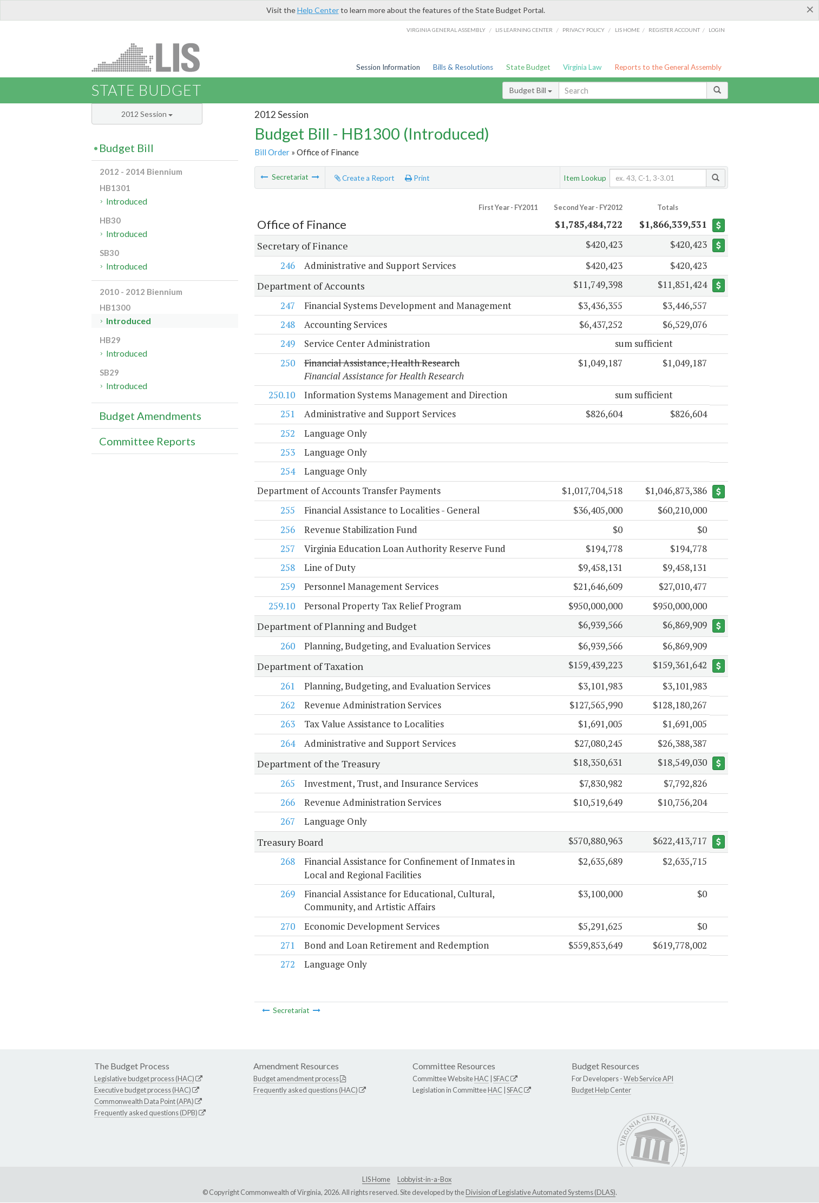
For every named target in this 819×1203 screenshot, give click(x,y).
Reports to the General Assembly (668, 67)
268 (287, 862)
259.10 (281, 606)
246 (287, 265)
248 (287, 324)
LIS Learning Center (524, 30)
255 (287, 510)
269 (287, 894)
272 (287, 964)
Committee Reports (147, 441)
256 (287, 529)
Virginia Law (582, 67)
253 (287, 452)
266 (287, 803)
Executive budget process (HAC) (142, 1090)
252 (287, 433)
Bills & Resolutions (463, 67)
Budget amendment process (296, 1079)
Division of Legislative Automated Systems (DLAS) (540, 1192)
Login (717, 30)
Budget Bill (530, 90)
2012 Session (147, 114)
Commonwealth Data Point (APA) (144, 1101)
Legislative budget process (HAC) (144, 1079)
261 (287, 686)
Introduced (126, 201)
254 (287, 471)
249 (287, 343)
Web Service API (648, 1079)
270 (287, 926)
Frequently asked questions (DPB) (146, 1112)
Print (417, 178)
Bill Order (272, 152)
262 (287, 705)
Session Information (388, 67)
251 (287, 413)
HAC (481, 1079)
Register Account (674, 30)
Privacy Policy (583, 30)
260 (287, 646)
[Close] (810, 9)
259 (287, 587)
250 (287, 363)
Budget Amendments (150, 415)
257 (287, 548)
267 (287, 822)
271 (287, 945)
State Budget (528, 67)
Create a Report (365, 178)
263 (287, 724)
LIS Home (376, 1179)
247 (287, 305)
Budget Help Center (601, 1090)
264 (287, 743)
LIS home (627, 30)
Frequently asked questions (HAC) (305, 1090)
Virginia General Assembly (446, 30)
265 (287, 783)
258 (287, 568)
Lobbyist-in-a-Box (424, 1179)
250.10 (281, 395)
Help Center (318, 10)
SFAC (501, 1079)
